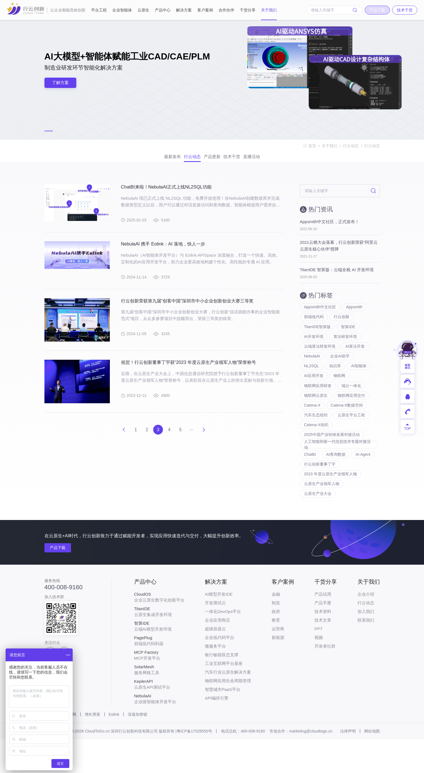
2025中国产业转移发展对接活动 (332, 460)
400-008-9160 (63, 621)
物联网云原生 (316, 415)
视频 (318, 671)
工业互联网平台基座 (224, 697)
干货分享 (247, 10)
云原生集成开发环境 (159, 645)
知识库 (335, 382)
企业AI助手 (340, 371)
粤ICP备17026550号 (194, 765)
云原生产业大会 (317, 527)
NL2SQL (311, 382)
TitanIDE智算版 (317, 337)
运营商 (278, 662)
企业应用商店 (217, 654)
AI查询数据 (336, 482)
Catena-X (312, 426)
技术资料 (322, 645)
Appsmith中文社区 (320, 315)
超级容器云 (215, 662)
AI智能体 (359, 382)
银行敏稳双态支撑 (221, 688)
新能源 (278, 671)
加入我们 (365, 645)
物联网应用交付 (352, 415)
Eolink (114, 748)
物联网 (340, 393)
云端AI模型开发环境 (159, 660)
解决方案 (184, 10)
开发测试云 (215, 636)
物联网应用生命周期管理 (228, 714)
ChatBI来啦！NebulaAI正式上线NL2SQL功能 (171, 193)
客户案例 (205, 10)
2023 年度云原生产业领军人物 (330, 505)
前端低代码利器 (159, 674)
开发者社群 (324, 679)
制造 (276, 636)
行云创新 (342, 326)
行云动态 (351, 146)
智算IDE (348, 337)
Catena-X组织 (316, 449)
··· (197, 437)
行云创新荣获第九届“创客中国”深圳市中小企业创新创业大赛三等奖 (195, 309)
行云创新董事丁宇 (319, 494)
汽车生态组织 (316, 438)
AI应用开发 (313, 393)
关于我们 (269, 10)
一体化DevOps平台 (223, 645)
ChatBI (310, 482)
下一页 (212, 437)
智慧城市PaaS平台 (222, 723)
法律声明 (348, 765)
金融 (276, 628)
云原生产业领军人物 (321, 516)
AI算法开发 (355, 359)
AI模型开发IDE (219, 628)
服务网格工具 (159, 703)
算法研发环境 (345, 348)
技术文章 (322, 654)
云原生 (143, 10)
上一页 (115, 437)
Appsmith (355, 315)
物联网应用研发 (317, 404)
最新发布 (148, 160)
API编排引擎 (216, 731)
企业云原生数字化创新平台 (159, 631)
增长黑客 (92, 748)
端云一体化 (352, 404)
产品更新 (212, 160)
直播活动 (275, 160)
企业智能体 (122, 7)
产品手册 (322, 636)
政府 (276, 645)
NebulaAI (312, 371)
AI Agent (364, 482)
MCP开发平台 (159, 689)
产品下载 (60, 581)
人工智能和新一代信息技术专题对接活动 (337, 472)
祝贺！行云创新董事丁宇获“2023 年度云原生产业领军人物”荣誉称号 (197, 373)
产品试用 (322, 628)
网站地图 (372, 765)
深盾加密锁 (137, 748)
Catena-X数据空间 (347, 426)
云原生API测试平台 (159, 718)
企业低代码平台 (219, 671)
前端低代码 (314, 326)
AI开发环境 (313, 348)
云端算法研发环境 (319, 359)
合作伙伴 (226, 10)
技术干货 (244, 160)
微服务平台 (215, 679)
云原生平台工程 (352, 438)
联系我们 (365, 654)
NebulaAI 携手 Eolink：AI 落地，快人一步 (168, 251)
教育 (276, 654)
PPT (318, 662)
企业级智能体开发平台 (159, 732)
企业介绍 (365, 628)
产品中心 (162, 10)
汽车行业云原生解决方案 (228, 705)
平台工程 (99, 7)
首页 (312, 146)
